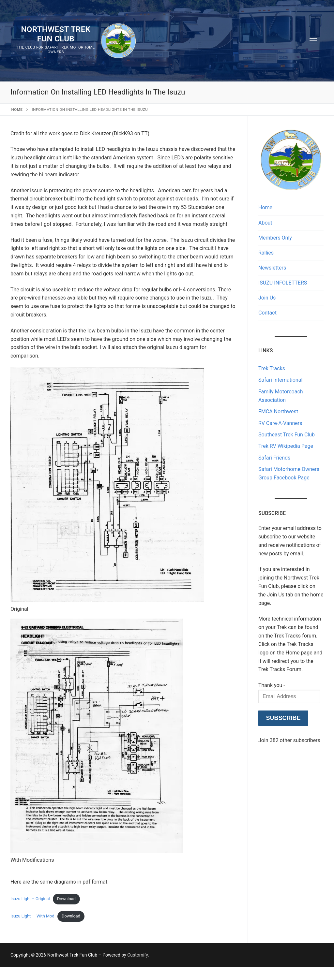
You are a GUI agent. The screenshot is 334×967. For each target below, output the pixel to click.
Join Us (267, 298)
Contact (267, 313)
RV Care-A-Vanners (280, 423)
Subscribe (283, 718)
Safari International (280, 380)
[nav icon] (313, 41)
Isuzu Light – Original (30, 898)
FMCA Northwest (278, 411)
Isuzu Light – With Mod (32, 916)
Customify (137, 955)
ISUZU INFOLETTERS (282, 283)
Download (66, 898)
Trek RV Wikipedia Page (285, 446)
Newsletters (272, 268)
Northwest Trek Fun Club (55, 34)
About (265, 223)
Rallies (266, 253)
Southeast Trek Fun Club (286, 435)
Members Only (275, 238)
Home (17, 109)
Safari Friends (274, 458)
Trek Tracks (271, 368)
